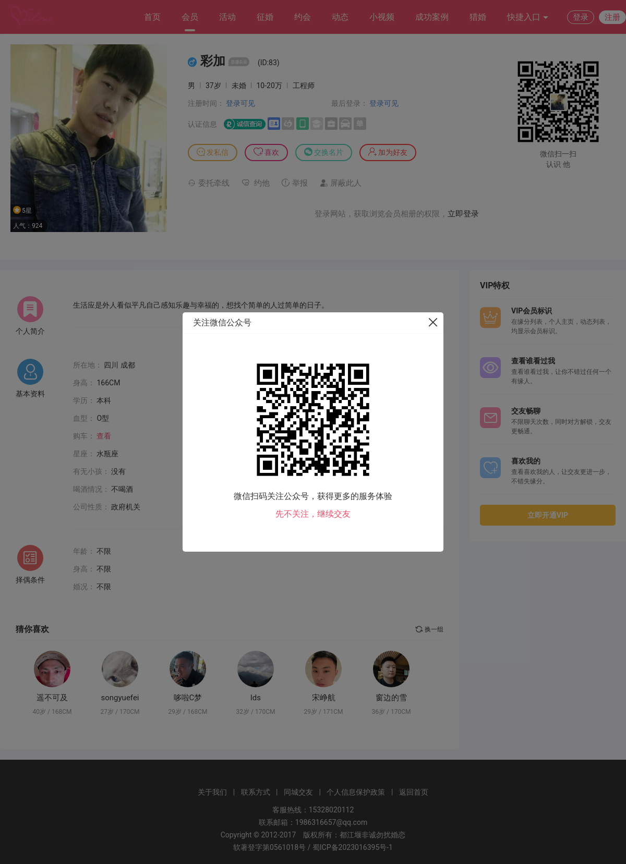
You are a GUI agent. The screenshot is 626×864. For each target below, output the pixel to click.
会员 (190, 17)
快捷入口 (528, 17)
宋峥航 (323, 697)
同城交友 (298, 792)
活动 (227, 17)
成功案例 (432, 17)
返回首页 (413, 792)
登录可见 (240, 103)
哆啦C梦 (188, 697)
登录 (580, 17)
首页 (152, 17)
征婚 (265, 17)
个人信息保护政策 (356, 792)
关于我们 (212, 792)
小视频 (381, 17)
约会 (302, 17)
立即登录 (463, 213)
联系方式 (255, 792)
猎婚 (477, 17)
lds (255, 697)
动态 (340, 17)
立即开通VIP (547, 515)
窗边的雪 (391, 697)
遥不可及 (52, 697)
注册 (612, 17)
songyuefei (120, 697)
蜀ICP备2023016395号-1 (352, 847)
